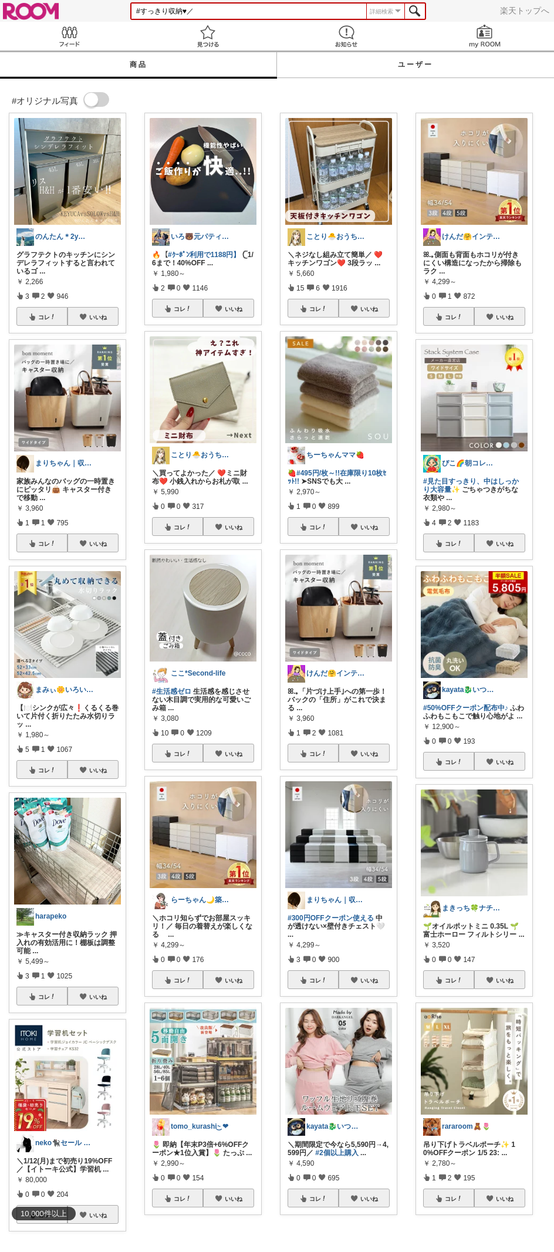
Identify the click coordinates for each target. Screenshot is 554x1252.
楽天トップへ (524, 10)
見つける (207, 36)
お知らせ (346, 36)
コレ (47, 317)
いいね (98, 317)
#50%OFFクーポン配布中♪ (465, 708)
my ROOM (485, 36)
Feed (69, 36)
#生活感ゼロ (171, 691)
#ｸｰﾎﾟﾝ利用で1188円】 (204, 255)
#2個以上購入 (336, 1153)
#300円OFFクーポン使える (331, 918)
